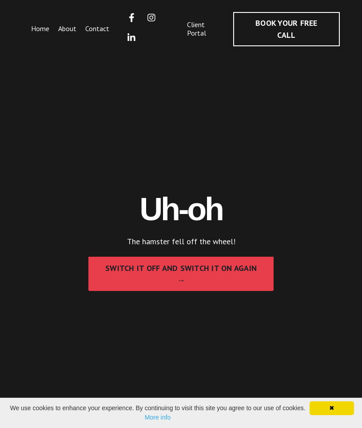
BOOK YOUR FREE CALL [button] (286, 29)
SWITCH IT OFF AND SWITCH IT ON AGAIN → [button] (181, 274)
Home (40, 28)
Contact (97, 28)
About (67, 28)
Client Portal (196, 28)
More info (158, 417)
